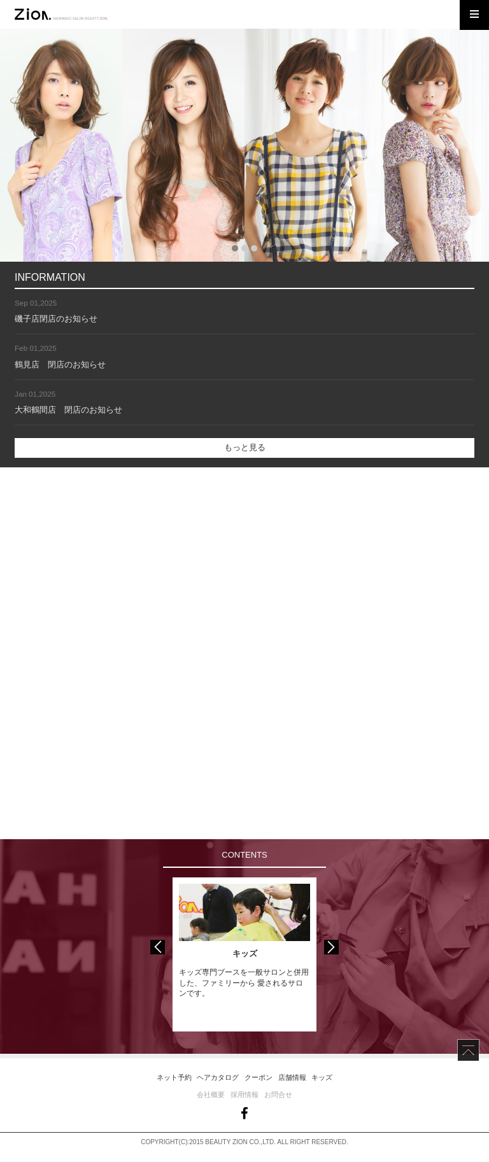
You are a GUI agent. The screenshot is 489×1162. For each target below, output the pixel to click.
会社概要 (211, 1094)
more (122, 560)
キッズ (321, 1077)
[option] (244, 954)
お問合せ (278, 1094)
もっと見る (245, 447)
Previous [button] (157, 947)
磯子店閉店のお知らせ (56, 318)
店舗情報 (292, 1077)
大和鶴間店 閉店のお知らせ (68, 409)
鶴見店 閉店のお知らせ (60, 364)
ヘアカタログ (218, 1077)
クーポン (258, 1077)
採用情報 (244, 1094)
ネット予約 (174, 1077)
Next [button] (331, 947)
